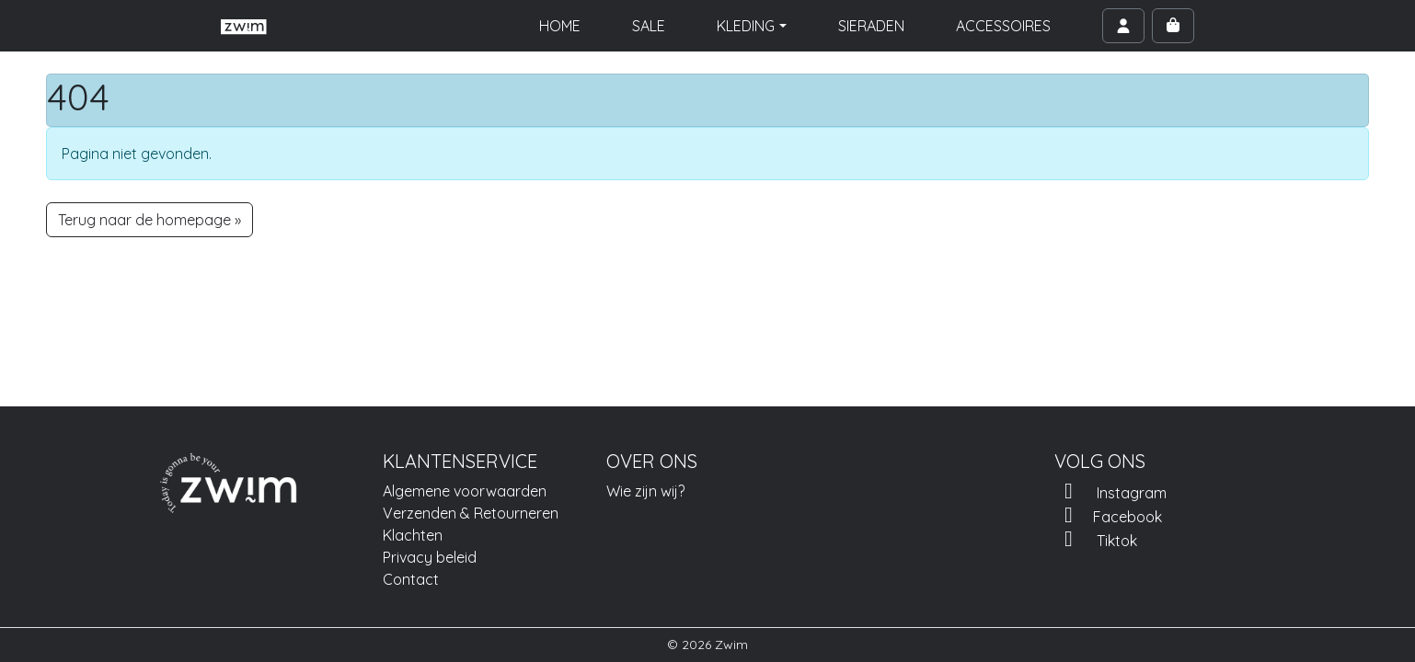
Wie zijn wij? (645, 491)
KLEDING (746, 26)
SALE (648, 26)
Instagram (1110, 491)
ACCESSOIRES (1003, 26)
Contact (411, 579)
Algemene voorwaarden (464, 491)
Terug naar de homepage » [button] (149, 220)
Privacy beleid (430, 557)
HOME (560, 26)
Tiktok (1095, 539)
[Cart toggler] (1173, 25)
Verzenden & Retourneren (470, 513)
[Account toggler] (1123, 25)
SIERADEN (871, 26)
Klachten (413, 535)
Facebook (1108, 515)
